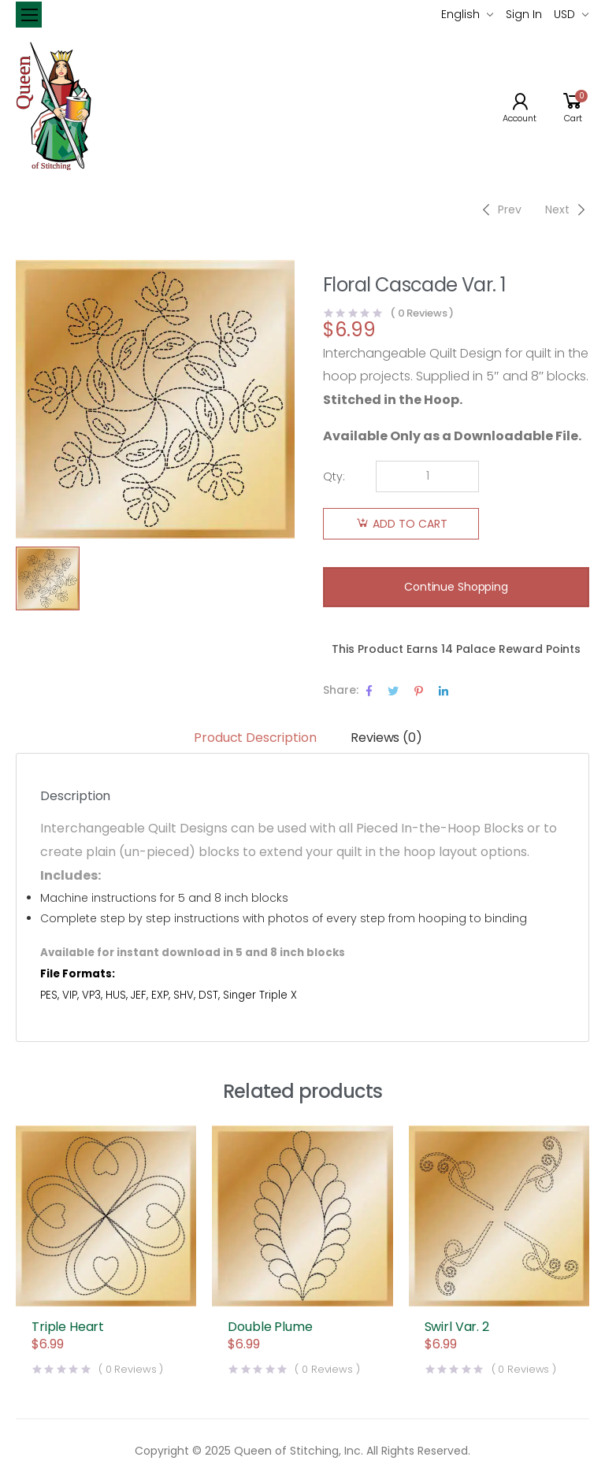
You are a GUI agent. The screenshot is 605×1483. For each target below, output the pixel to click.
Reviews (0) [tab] (386, 738)
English (460, 14)
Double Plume (270, 1327)
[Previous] (499, 209)
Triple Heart (68, 1327)
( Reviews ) (422, 313)
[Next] (567, 209)
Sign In (524, 14)
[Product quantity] (427, 476)
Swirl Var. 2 (457, 1327)
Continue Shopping (456, 587)
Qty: (334, 476)
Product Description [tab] (255, 738)
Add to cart (410, 524)
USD (564, 14)
